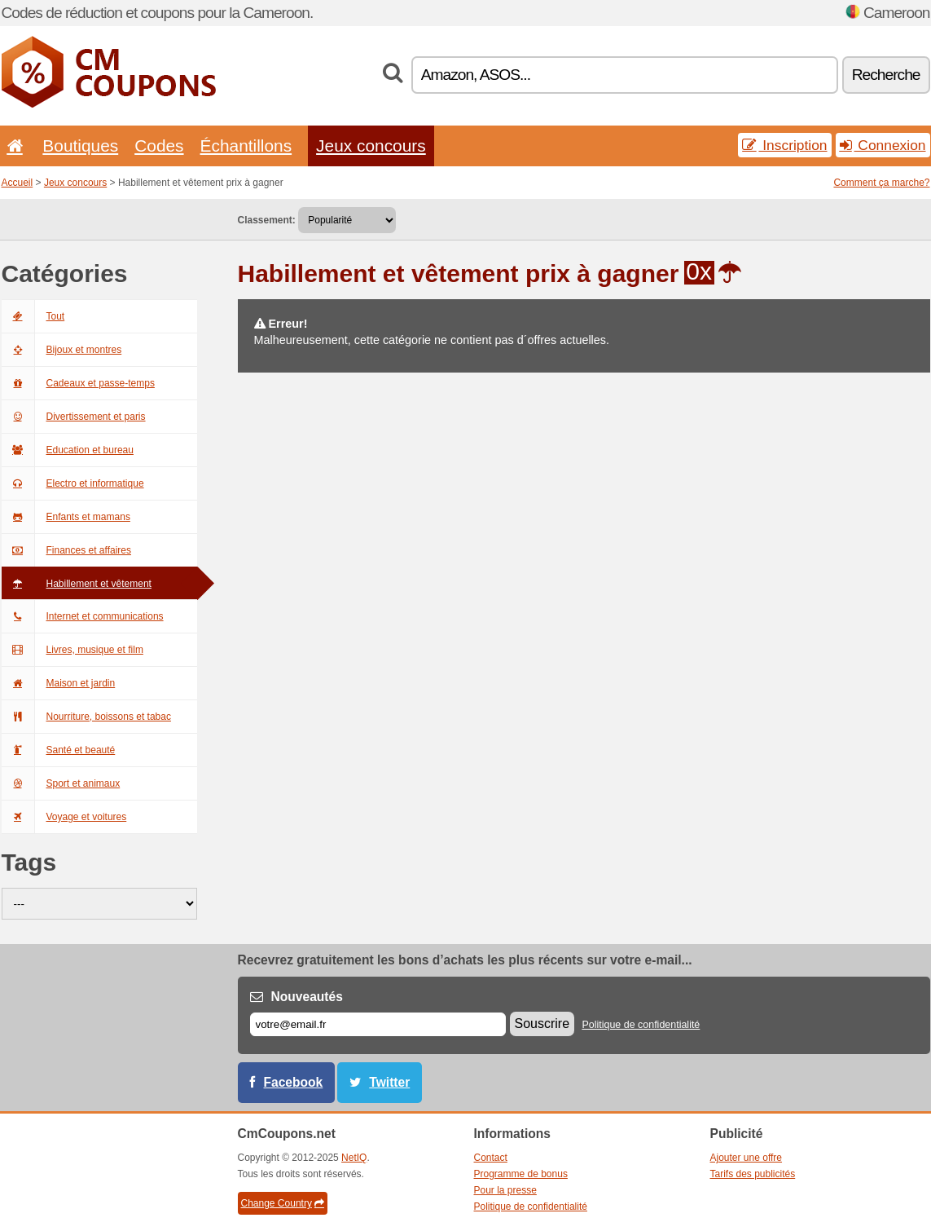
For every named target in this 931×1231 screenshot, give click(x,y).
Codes (158, 145)
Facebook (293, 1082)
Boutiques (80, 145)
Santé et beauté (59, 750)
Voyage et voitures (64, 817)
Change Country (282, 1203)
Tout (33, 316)
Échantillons (246, 145)
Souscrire (542, 1023)
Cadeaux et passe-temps (78, 383)
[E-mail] (378, 1024)
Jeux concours (371, 145)
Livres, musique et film (72, 649)
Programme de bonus (521, 1174)
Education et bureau (68, 450)
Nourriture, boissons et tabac (86, 716)
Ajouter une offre (746, 1157)
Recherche (886, 74)
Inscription (784, 145)
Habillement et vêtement (77, 583)
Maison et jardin (59, 683)
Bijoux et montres (62, 349)
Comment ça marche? (881, 182)
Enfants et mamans (66, 517)
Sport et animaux (61, 783)
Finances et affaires (67, 550)
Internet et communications (83, 616)
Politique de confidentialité (641, 1024)
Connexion (883, 145)
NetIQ (354, 1157)
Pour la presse (505, 1190)
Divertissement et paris (74, 416)
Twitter (389, 1082)
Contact (490, 1157)
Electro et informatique (73, 483)
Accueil (17, 182)
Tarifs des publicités (753, 1174)
